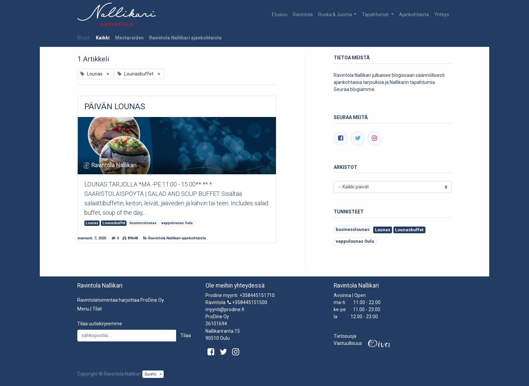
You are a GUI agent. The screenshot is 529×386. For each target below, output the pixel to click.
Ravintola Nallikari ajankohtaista (177, 238)
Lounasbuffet (114, 223)
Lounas (92, 223)
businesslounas (143, 223)
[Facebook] (341, 138)
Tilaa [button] (185, 335)
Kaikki (103, 37)
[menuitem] (279, 14)
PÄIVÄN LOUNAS (114, 106)
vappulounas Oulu (177, 223)
